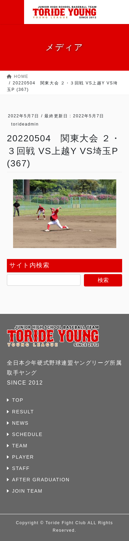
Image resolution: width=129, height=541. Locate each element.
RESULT (23, 411)
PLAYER (23, 457)
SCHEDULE (27, 434)
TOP (17, 400)
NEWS (20, 423)
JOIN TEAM (27, 491)
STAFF (21, 468)
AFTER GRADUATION (41, 479)
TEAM (20, 445)
